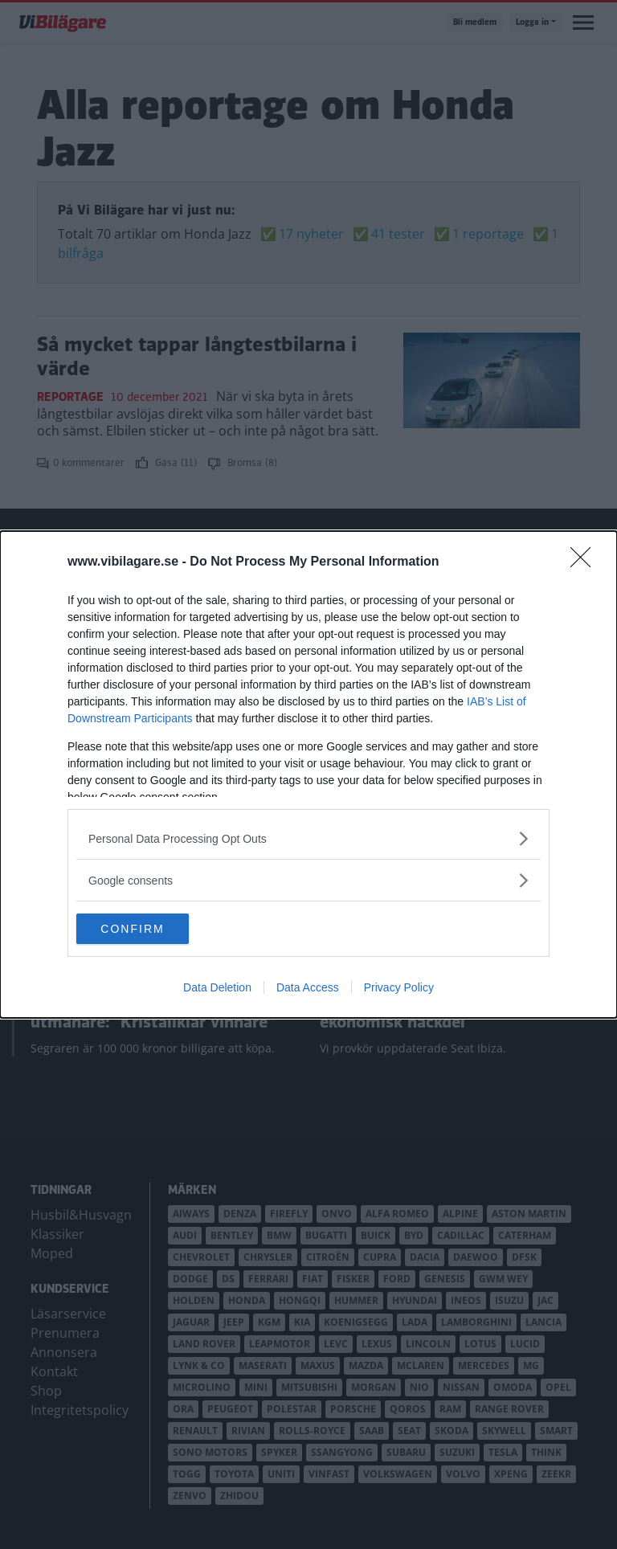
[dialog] (308, 774)
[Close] (585, 561)
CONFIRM (152, 928)
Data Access (307, 988)
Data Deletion (217, 988)
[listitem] (308, 837)
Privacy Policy (399, 988)
